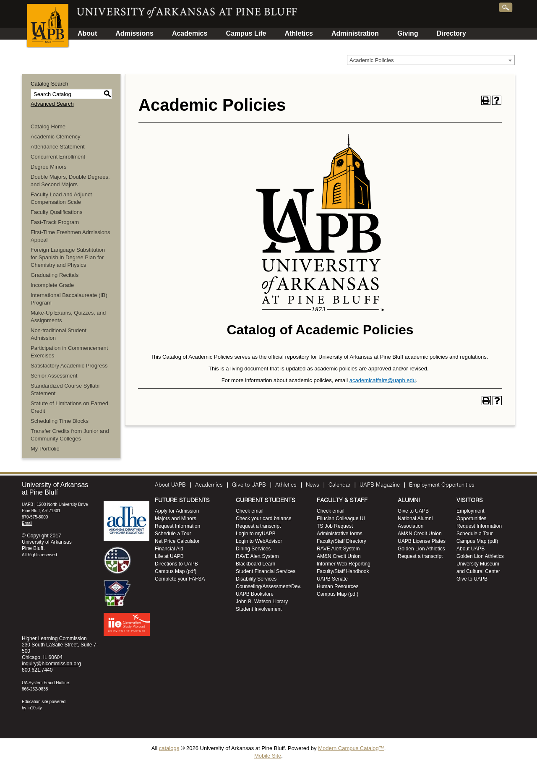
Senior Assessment (54, 376)
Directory (451, 33)
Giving (407, 33)
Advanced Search (52, 104)
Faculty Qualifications (57, 212)
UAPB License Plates (422, 541)
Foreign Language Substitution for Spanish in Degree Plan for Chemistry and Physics (68, 257)
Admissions (134, 33)
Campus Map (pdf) (175, 571)
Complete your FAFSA (180, 579)
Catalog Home (48, 126)
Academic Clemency (56, 136)
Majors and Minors (175, 518)
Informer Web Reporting (343, 564)
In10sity (34, 708)
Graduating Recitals (54, 275)
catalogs (169, 748)
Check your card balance (264, 518)
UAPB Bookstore (255, 594)
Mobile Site (267, 756)
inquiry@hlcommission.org (51, 664)
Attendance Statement (58, 146)
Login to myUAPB (256, 534)
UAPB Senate (332, 579)
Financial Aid (169, 549)
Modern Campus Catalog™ (351, 748)
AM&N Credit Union (339, 556)
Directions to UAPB (176, 564)
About (87, 33)
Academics (190, 33)
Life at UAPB (169, 556)
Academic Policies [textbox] (371, 60)
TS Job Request (335, 526)
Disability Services (256, 579)
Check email (249, 511)
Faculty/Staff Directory (341, 541)
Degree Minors (48, 167)
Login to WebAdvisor (259, 541)
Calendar (339, 485)
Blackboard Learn (255, 564)
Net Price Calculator (177, 541)
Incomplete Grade (52, 285)
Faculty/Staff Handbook (343, 571)
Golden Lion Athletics (421, 549)
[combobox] (431, 60)
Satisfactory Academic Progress (69, 365)
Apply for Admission (177, 511)
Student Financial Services (265, 571)
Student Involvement (259, 609)
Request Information (177, 526)
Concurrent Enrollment (58, 157)
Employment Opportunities (441, 485)
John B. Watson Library (262, 601)
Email (27, 523)
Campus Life (246, 33)
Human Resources (337, 586)
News (312, 485)
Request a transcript (258, 526)
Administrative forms (339, 534)
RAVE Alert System (257, 556)
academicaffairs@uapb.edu (382, 380)
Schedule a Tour (173, 534)
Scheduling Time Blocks (60, 421)
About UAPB (170, 485)
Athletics (298, 33)
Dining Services (253, 549)
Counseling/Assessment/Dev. (268, 586)
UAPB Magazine (380, 485)
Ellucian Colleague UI (341, 518)
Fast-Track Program (55, 222)
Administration (355, 33)
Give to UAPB (249, 485)
